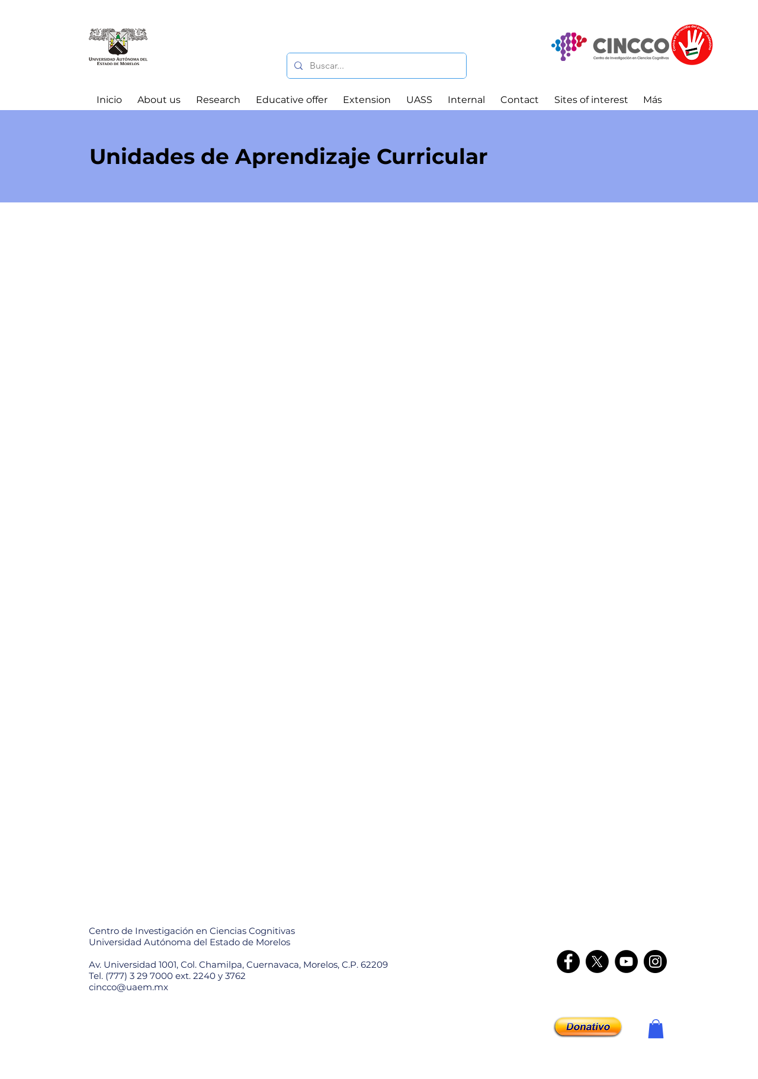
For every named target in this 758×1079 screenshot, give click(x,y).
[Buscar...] (375, 65)
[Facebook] (568, 961)
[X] (597, 961)
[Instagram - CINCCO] (655, 961)
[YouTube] (626, 961)
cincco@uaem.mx (128, 987)
